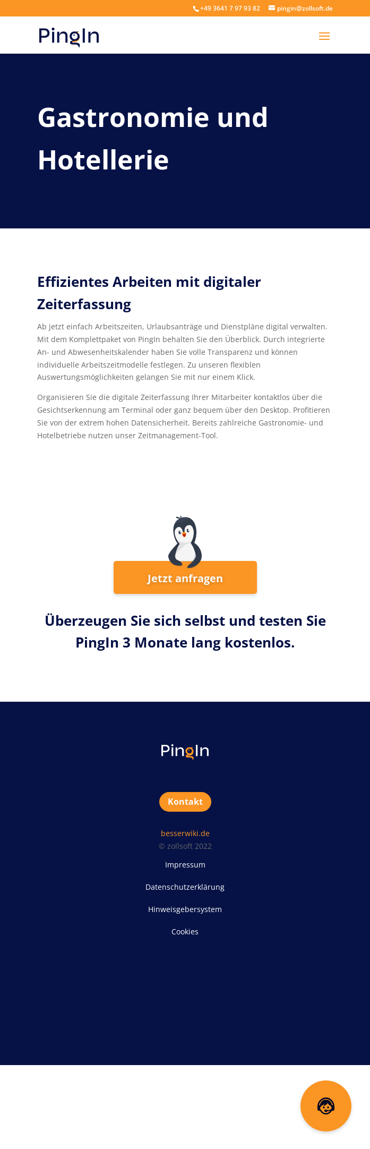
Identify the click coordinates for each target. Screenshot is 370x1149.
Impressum (185, 864)
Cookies (185, 931)
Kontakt (185, 801)
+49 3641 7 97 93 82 (230, 8)
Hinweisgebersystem (185, 909)
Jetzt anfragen (185, 578)
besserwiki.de (185, 833)
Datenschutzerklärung (185, 887)
